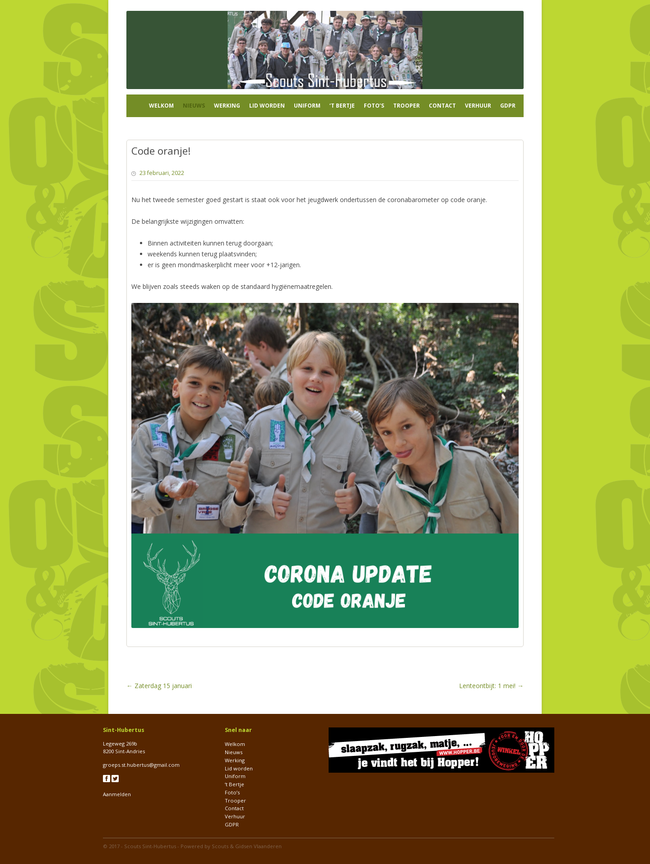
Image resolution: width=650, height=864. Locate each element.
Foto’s (374, 105)
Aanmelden (117, 794)
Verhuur (478, 105)
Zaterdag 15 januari (159, 685)
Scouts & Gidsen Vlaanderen (247, 846)
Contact (442, 105)
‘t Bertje (342, 105)
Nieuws (194, 105)
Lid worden (267, 105)
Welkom (161, 105)
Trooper (406, 105)
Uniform (307, 105)
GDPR (507, 105)
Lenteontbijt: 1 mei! (491, 685)
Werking (227, 105)
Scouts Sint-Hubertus (150, 846)
